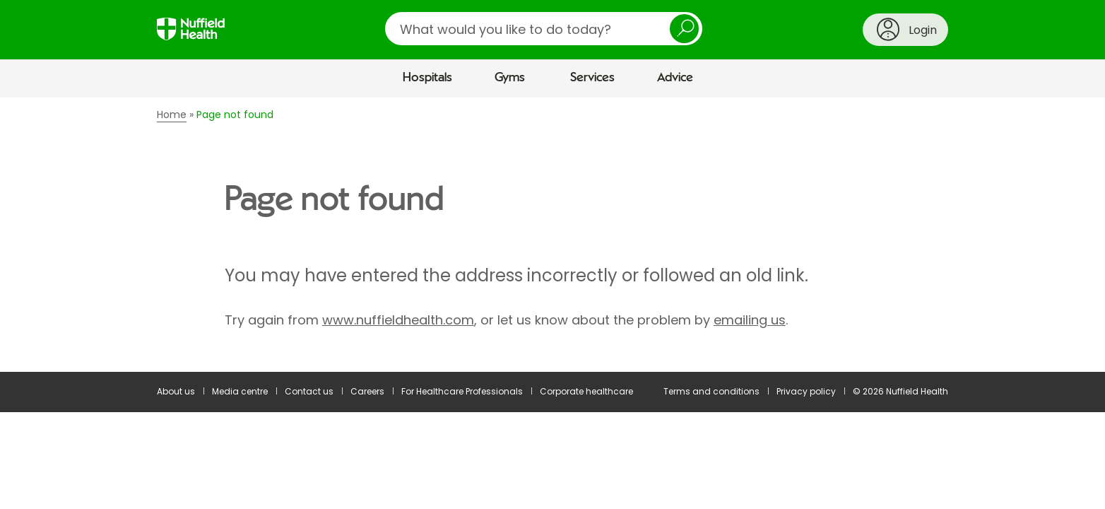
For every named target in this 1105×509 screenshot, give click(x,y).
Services (592, 77)
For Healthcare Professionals (462, 391)
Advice (675, 77)
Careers (367, 391)
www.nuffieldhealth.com (398, 320)
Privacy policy (806, 391)
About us (176, 391)
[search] (543, 28)
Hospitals (427, 77)
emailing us (750, 320)
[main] (552, 235)
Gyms (510, 77)
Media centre (240, 391)
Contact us (309, 391)
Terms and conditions (711, 391)
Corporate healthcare (586, 391)
